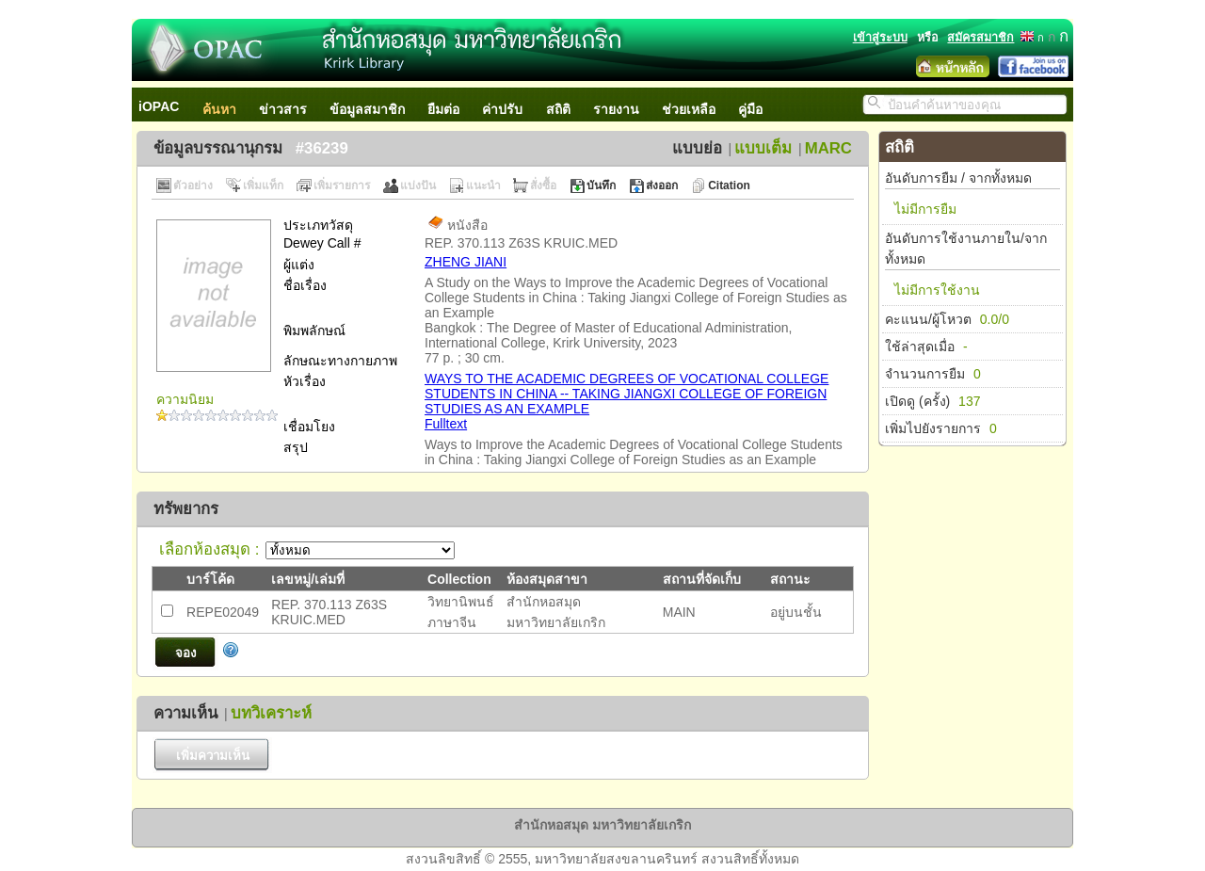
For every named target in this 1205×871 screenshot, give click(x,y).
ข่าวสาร (283, 109)
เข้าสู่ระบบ (880, 37)
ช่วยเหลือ (688, 109)
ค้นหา (219, 109)
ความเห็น (185, 713)
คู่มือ (750, 109)
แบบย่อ (697, 148)
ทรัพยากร (185, 509)
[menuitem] (169, 104)
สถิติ (558, 109)
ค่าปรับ (502, 109)
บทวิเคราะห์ (271, 713)
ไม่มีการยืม (925, 209)
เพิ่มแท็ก (263, 185)
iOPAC (158, 106)
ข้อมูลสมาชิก (367, 109)
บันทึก (601, 185)
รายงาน (616, 109)
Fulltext (446, 423)
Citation (729, 185)
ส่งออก (662, 185)
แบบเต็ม (763, 148)
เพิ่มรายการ (341, 185)
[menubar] (460, 104)
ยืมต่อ (443, 109)
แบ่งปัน (418, 185)
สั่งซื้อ (543, 185)
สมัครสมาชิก (980, 37)
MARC (828, 148)
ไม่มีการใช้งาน (937, 290)
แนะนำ (483, 185)
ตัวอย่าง (193, 185)
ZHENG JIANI (465, 261)
